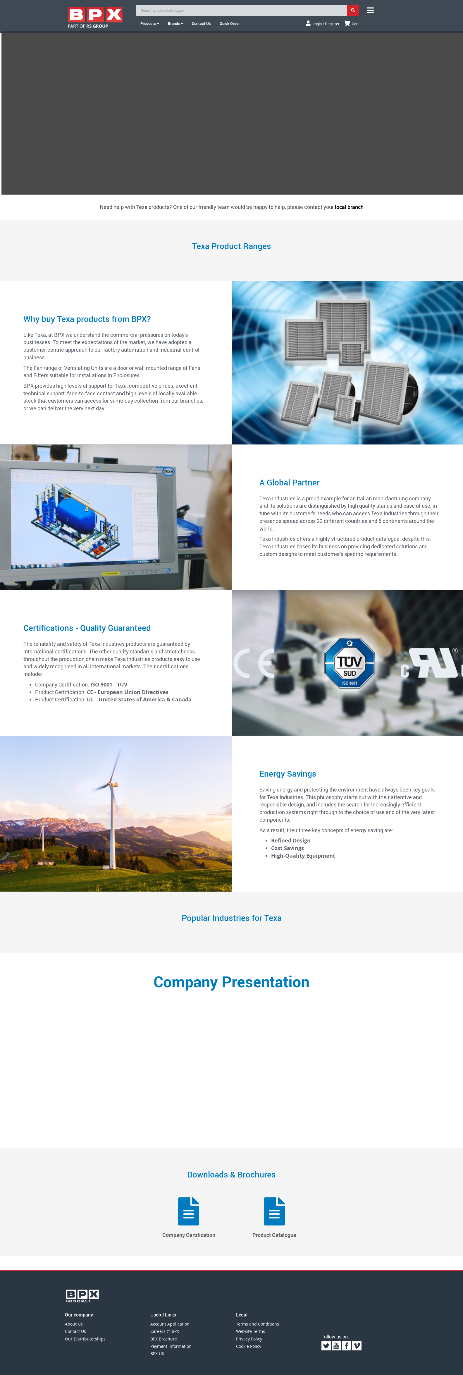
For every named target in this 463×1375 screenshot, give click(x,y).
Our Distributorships (85, 1339)
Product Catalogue (274, 1217)
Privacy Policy (249, 1339)
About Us (74, 1324)
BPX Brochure (163, 1339)
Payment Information (171, 1346)
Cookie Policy (248, 1346)
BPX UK (157, 1353)
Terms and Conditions (257, 1324)
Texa (141, 206)
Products (149, 23)
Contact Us (75, 1331)
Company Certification (188, 1217)
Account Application (170, 1324)
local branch (349, 206)
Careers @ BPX (164, 1331)
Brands (175, 23)
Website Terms (250, 1331)
